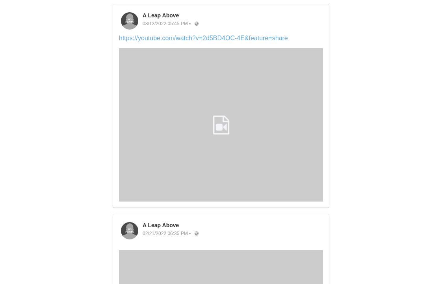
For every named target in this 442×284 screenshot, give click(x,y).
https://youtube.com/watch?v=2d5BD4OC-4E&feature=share (203, 38)
